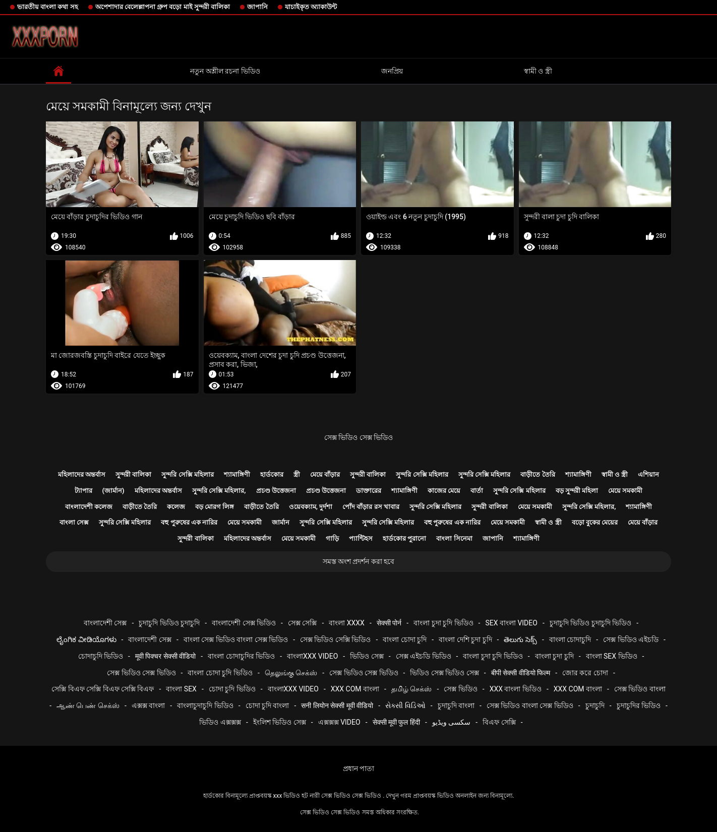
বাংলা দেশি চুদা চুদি (465, 639)
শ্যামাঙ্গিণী (237, 474)
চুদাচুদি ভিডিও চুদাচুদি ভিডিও (590, 623)
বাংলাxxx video (312, 656)
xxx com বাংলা (355, 689)
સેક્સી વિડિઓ (405, 705)
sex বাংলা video (511, 623)
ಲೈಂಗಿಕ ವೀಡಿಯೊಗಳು (86, 639)
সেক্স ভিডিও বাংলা (640, 689)
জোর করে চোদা (585, 673)
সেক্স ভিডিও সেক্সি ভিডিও (335, 639)
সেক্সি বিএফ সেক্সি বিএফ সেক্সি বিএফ (102, 689)
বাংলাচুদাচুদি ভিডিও (205, 705)
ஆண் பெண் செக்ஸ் (87, 705)
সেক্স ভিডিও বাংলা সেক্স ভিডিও (530, 705)
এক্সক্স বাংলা (148, 705)
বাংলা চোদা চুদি (405, 639)
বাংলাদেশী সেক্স (105, 623)
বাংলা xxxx (347, 623)
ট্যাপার (83, 490)
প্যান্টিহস (361, 538)
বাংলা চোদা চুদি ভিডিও (220, 673)
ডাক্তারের (368, 490)
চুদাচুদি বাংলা (456, 705)
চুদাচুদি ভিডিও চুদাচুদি (169, 623)
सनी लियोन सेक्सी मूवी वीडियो (337, 705)
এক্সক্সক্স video (339, 722)
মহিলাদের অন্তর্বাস (81, 474)
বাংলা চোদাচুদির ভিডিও (241, 656)
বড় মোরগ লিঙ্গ (214, 506)
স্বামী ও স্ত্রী (538, 71)
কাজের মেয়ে (444, 490)
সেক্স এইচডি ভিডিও (423, 656)
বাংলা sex (181, 689)
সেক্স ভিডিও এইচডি (631, 639)
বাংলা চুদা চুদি (554, 656)
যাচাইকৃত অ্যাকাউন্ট (311, 7)
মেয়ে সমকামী (625, 490)
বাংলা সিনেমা (454, 538)
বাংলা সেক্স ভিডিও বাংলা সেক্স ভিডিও (236, 639)
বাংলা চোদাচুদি (570, 639)
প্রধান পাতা (358, 768)
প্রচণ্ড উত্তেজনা (276, 490)
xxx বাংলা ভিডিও (516, 689)
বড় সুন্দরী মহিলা (577, 490)
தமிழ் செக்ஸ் (411, 689)
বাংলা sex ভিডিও (611, 656)
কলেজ (176, 506)
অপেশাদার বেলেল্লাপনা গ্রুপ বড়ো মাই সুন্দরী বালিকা (162, 7)
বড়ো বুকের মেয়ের (595, 522)
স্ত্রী (296, 474)
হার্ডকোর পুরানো (404, 538)
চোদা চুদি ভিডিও (232, 689)
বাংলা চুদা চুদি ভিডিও (443, 623)
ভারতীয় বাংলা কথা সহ (47, 7)
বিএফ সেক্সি (499, 722)
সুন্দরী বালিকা (133, 474)
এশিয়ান (648, 474)
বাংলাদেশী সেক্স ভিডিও (244, 623)
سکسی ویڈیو (451, 722)
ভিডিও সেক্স (366, 656)
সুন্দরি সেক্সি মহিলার (187, 474)
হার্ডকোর (271, 474)
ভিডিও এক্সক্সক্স (220, 722)
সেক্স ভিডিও (460, 689)
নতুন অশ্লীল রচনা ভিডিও (225, 71)
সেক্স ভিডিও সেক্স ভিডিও (358, 437)
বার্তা (476, 490)
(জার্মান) (113, 490)
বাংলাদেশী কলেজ (88, 506)
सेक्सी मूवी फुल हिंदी (396, 722)
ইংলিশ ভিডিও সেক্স (279, 722)
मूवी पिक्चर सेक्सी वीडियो (165, 656)
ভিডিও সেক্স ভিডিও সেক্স (444, 673)
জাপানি (257, 7)
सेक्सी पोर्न (389, 623)
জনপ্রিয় (392, 71)
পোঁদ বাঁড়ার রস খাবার (370, 506)
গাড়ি (332, 538)
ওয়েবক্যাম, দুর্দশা (310, 506)
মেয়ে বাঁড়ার (325, 474)
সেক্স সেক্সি (302, 623)
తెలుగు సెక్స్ (520, 639)
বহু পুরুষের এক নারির (189, 522)
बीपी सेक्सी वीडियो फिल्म (520, 673)
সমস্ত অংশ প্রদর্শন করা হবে (359, 561)
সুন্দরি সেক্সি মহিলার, (219, 490)
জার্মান (280, 522)
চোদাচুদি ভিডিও (100, 656)
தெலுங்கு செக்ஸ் (291, 673)
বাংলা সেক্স (74, 522)
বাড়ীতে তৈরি (537, 474)
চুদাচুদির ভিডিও (639, 705)
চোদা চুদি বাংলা (267, 705)
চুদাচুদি (595, 705)
